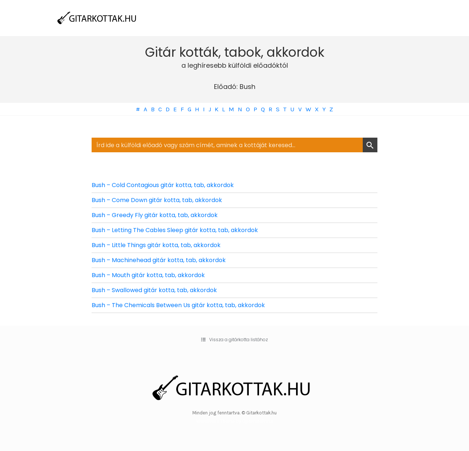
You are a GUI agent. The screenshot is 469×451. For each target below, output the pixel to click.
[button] (234, 339)
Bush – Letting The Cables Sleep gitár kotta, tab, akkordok (175, 230)
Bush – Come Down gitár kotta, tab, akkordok (157, 200)
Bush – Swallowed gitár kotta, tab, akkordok (154, 290)
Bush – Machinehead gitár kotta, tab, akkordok (159, 260)
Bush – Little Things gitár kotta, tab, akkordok (156, 245)
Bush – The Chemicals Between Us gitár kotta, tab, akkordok (178, 305)
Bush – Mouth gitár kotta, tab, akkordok (148, 275)
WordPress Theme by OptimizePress (234, 421)
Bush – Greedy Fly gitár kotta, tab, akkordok (155, 215)
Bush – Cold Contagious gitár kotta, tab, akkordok (163, 185)
